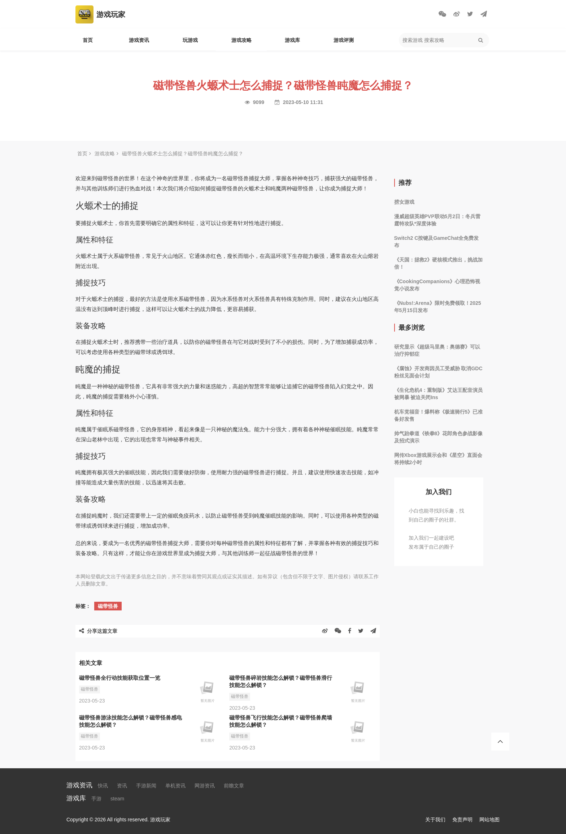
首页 (88, 40)
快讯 (103, 785)
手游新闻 (146, 785)
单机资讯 (175, 785)
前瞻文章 (234, 785)
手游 (96, 798)
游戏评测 (344, 40)
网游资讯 (205, 785)
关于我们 (435, 819)
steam (117, 798)
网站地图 (489, 819)
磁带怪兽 (108, 606)
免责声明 (462, 819)
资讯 (122, 785)
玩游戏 (190, 40)
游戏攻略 (241, 40)
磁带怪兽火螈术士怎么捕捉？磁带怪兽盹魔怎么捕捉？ (182, 153)
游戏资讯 (139, 40)
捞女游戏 (404, 202)
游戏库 (292, 40)
